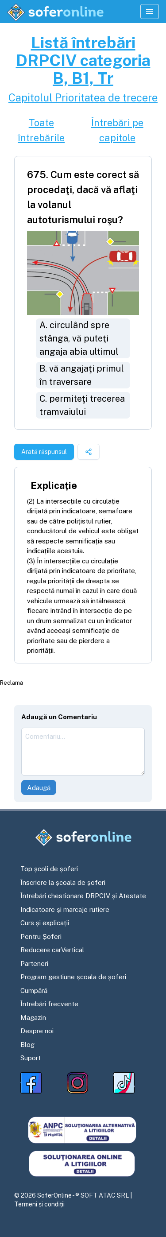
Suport (30, 1058)
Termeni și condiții (39, 1204)
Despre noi (37, 1031)
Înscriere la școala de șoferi (62, 882)
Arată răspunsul (44, 451)
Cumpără (33, 990)
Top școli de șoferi (49, 868)
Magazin (33, 1017)
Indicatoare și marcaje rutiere (64, 909)
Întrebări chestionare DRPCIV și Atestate (83, 896)
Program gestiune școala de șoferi (73, 977)
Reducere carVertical (52, 950)
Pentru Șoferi (41, 936)
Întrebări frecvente (49, 1004)
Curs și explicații (44, 923)
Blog (27, 1044)
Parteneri (34, 963)
